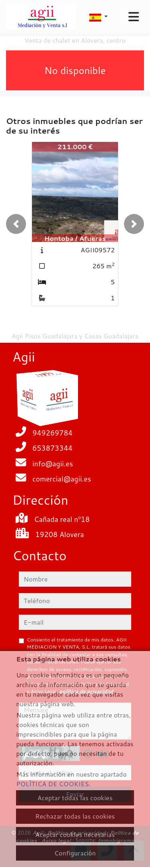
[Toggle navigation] (134, 16)
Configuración (75, 852)
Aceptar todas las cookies (75, 797)
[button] (16, 224)
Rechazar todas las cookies (75, 816)
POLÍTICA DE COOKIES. (53, 783)
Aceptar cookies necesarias (75, 834)
